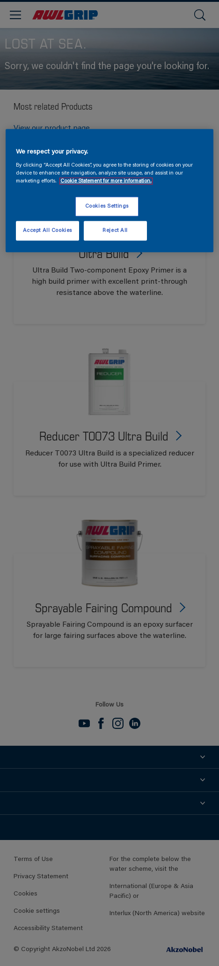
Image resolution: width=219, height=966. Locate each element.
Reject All (115, 230)
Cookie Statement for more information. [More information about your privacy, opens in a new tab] (106, 181)
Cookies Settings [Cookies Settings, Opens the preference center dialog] (107, 206)
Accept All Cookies (47, 230)
